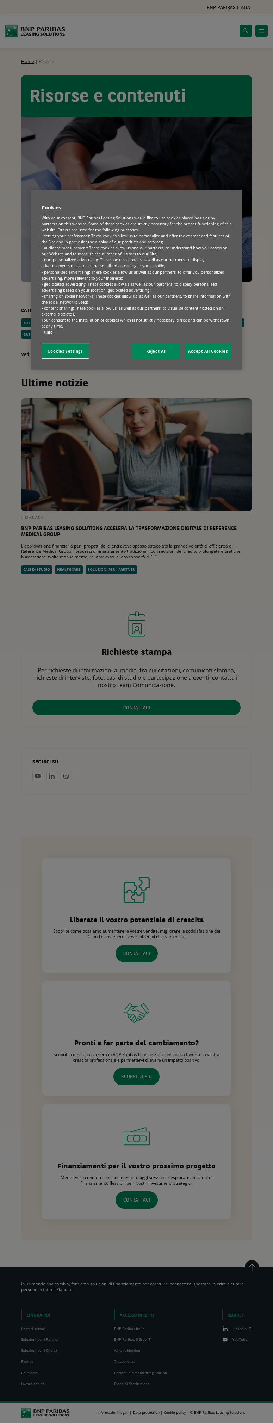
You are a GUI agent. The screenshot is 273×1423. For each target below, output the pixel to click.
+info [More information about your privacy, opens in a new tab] (48, 332)
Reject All (156, 351)
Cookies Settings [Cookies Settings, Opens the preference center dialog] (65, 351)
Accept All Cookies (208, 351)
